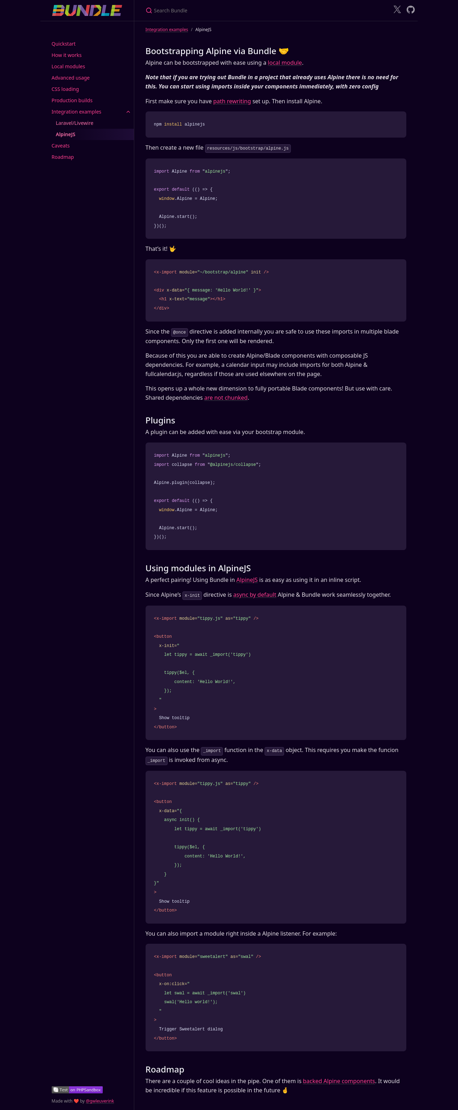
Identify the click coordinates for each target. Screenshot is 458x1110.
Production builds (72, 100)
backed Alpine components (339, 1079)
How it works (67, 55)
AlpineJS (65, 134)
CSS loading (65, 89)
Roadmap (63, 157)
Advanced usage (71, 77)
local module (285, 63)
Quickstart (64, 43)
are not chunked (226, 397)
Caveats (61, 145)
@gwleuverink (100, 1101)
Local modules (68, 66)
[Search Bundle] (229, 10)
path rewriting (232, 101)
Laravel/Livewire (75, 123)
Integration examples (77, 111)
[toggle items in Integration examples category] (128, 111)
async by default (254, 594)
